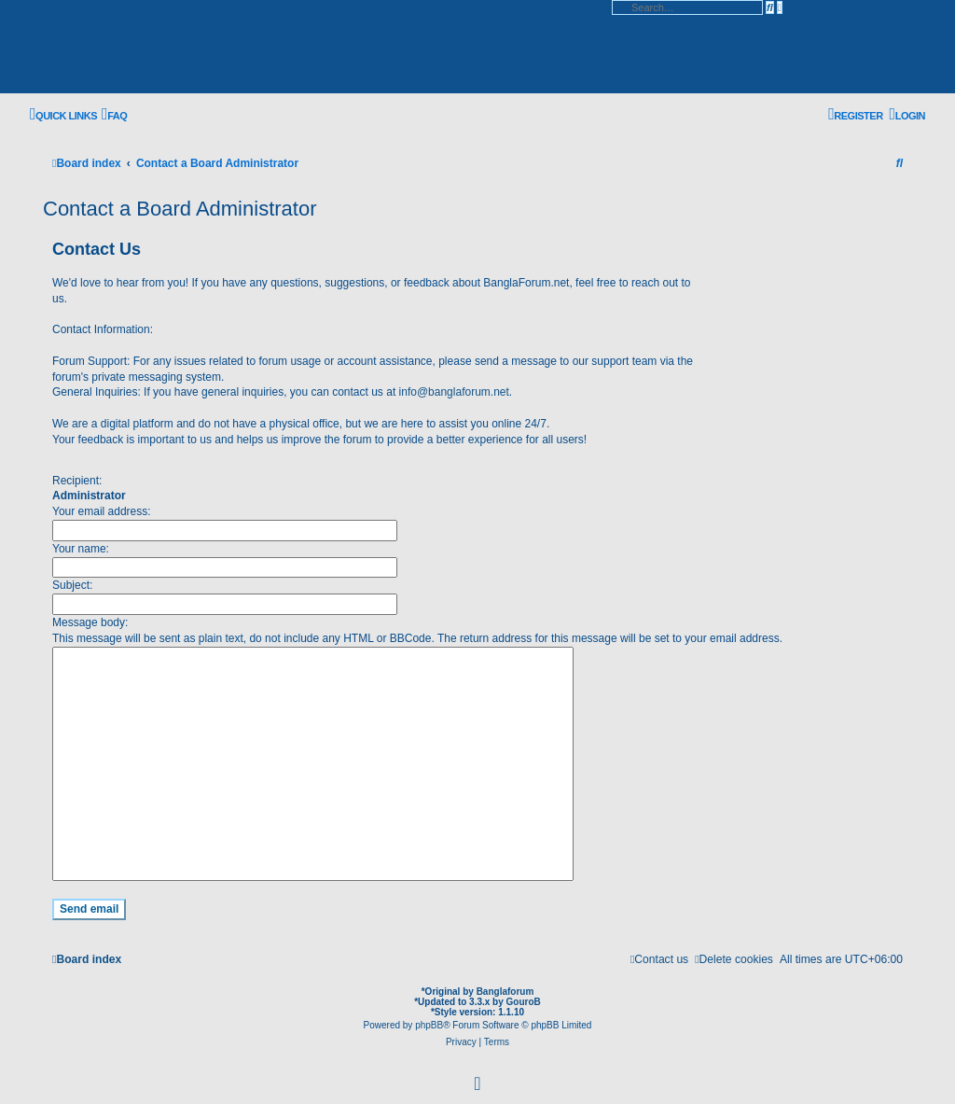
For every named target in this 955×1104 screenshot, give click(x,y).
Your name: (80, 548)
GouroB (523, 1002)
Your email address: (101, 511)
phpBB (429, 1025)
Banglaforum (505, 991)
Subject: (72, 585)
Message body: (90, 622)
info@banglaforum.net (454, 391)
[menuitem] (114, 115)
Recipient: (77, 480)
